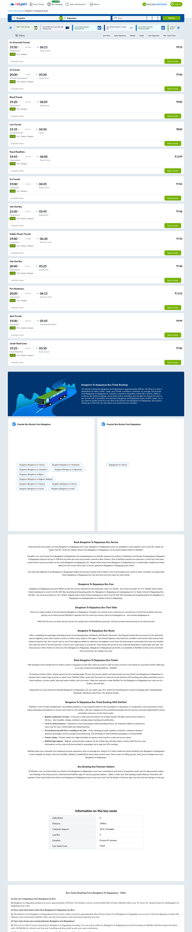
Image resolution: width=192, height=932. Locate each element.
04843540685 (161, 4)
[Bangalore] (36, 18)
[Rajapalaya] (86, 18)
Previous (10, 28)
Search (171, 18)
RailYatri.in (23, 928)
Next (177, 28)
